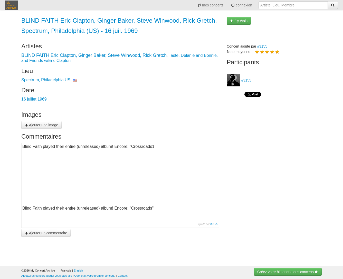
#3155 (213, 224)
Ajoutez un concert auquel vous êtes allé (46, 275)
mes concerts (210, 5)
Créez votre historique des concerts (287, 272)
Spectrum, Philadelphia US (45, 80)
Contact (123, 275)
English (78, 270)
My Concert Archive (11, 5)
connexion (241, 5)
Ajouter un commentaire (46, 233)
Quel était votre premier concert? (95, 275)
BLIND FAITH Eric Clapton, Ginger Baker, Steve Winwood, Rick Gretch (94, 55)
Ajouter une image (41, 125)
